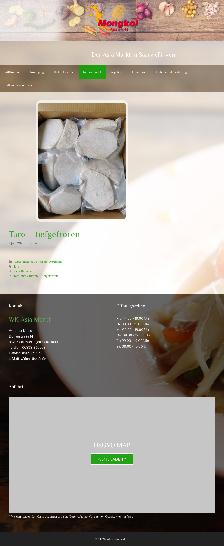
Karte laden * (112, 459)
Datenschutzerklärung (171, 72)
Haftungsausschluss (18, 85)
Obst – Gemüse (63, 72)
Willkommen (12, 72)
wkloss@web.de (33, 359)
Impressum (139, 72)
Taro (17, 266)
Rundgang (37, 72)
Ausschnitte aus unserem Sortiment (38, 261)
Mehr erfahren (125, 516)
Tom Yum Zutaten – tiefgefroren (36, 276)
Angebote (116, 72)
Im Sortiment (92, 72)
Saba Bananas (23, 271)
